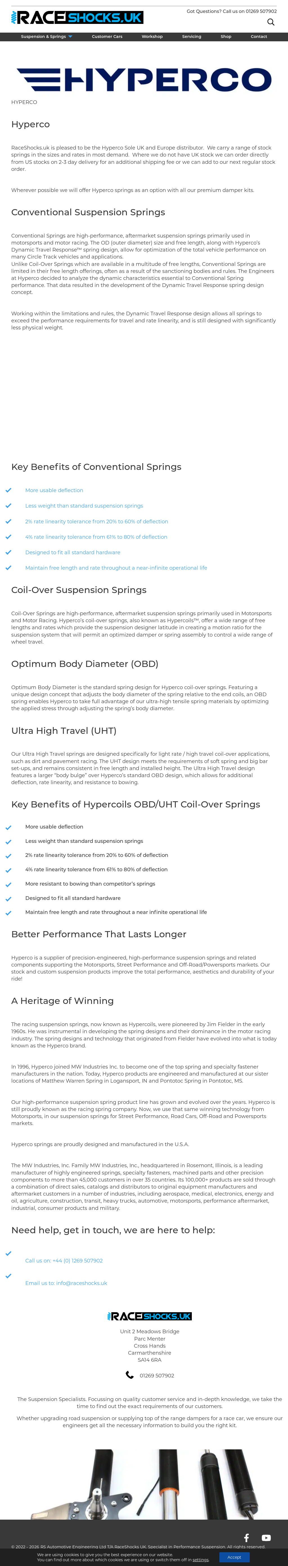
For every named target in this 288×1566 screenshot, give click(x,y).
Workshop (152, 37)
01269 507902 (261, 12)
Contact (259, 37)
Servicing (191, 37)
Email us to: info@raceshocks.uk (66, 1283)
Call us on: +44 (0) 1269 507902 (64, 1261)
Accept (234, 1557)
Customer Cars (107, 37)
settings (201, 1559)
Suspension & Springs (43, 37)
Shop (226, 37)
